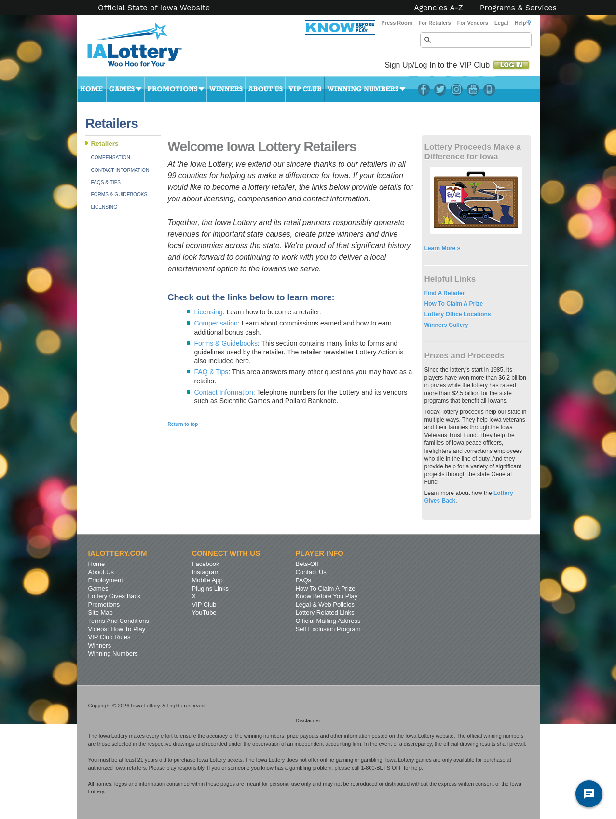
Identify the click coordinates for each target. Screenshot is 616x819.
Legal (501, 23)
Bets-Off (307, 563)
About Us (266, 89)
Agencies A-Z (438, 8)
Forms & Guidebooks (119, 194)
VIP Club (305, 89)
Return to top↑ (184, 424)
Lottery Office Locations (457, 314)
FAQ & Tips (211, 372)
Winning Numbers (366, 89)
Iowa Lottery (143, 48)
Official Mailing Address (328, 620)
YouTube (473, 89)
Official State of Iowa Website (154, 8)
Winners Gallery (446, 325)
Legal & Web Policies (325, 604)
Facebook (424, 89)
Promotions (176, 89)
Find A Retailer (444, 293)
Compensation (110, 157)
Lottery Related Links (325, 612)
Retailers (105, 143)
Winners (226, 89)
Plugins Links (210, 588)
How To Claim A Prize (453, 303)
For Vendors (472, 23)
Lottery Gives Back (114, 596)
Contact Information (120, 170)
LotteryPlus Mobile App (489, 89)
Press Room (396, 23)
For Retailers (434, 23)
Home (92, 89)
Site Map (100, 612)
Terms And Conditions (118, 620)
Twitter (440, 89)
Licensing (104, 207)
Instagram (457, 89)
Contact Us (311, 572)
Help (523, 23)
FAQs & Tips (106, 182)
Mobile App (207, 580)
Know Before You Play (327, 596)
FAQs (304, 580)
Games (126, 89)
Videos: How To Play (117, 629)
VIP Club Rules (109, 637)
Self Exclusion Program (328, 629)
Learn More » (442, 248)
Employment (105, 580)
